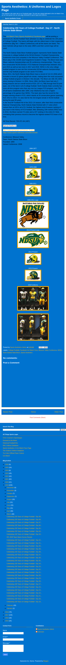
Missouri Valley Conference (48, 350)
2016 (7, 618)
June (9, 505)
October (10, 493)
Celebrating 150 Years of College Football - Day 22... (24, 593)
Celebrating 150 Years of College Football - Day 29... (24, 578)
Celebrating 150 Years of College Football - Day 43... (24, 534)
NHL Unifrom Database (10, 445)
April (8, 511)
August (9, 499)
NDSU (60, 350)
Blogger (45, 661)
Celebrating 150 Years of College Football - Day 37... (24, 555)
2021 (7, 479)
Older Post (58, 412)
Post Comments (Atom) (37, 417)
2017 (7, 615)
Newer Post (7, 412)
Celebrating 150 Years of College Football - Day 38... (24, 552)
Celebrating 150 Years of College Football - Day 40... (24, 546)
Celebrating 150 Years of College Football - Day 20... (24, 599)
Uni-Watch (6, 456)
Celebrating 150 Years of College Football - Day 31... (24, 572)
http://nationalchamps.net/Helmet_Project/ (19, 130)
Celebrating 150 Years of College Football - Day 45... (24, 528)
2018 (7, 612)
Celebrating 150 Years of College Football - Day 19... (24, 602)
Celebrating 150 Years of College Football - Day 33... (24, 566)
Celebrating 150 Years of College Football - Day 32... (24, 569)
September (11, 496)
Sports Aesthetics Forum (13, 18)
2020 (7, 482)
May (8, 508)
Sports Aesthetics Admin (46, 629)
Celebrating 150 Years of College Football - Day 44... (24, 531)
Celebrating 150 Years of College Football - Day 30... (24, 575)
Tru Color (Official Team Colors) (13, 453)
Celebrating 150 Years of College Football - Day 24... (24, 587)
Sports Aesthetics (27, 352)
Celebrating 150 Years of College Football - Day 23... (24, 590)
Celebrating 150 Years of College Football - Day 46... (24, 525)
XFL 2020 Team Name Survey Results (19, 537)
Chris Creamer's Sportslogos (12, 438)
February (10, 605)
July (8, 502)
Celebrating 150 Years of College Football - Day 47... (24, 522)
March (9, 514)
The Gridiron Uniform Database (13, 450)
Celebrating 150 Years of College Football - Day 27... (24, 584)
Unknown (41, 632)
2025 (7, 467)
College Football (13, 350)
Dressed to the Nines (10, 440)
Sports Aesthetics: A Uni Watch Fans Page (17, 448)
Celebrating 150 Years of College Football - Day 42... (24, 540)
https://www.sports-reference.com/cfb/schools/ (20, 133)
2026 (7, 464)
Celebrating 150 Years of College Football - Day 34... (24, 563)
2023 (7, 473)
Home (33, 412)
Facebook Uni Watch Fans (29, 350)
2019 (7, 485)
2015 (7, 621)
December (10, 487)
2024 (7, 470)
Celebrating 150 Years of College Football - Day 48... (24, 519)
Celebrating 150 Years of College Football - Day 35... (24, 560)
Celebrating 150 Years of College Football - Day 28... (24, 581)
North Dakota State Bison (11, 352)
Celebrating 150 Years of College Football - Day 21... (24, 596)
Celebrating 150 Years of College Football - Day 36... (24, 557)
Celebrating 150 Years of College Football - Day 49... (24, 516)
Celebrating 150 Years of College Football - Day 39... (24, 549)
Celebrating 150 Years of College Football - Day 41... (24, 543)
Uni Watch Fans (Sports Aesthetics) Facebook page (25, 36)
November (10, 490)
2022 (7, 476)
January (10, 608)
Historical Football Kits (10, 443)
